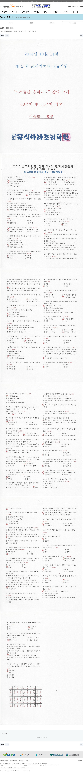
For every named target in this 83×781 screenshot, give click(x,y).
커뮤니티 (75, 12)
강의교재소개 (25, 12)
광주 (62, 1)
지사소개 (14, 12)
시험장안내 (51, 23)
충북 (58, 1)
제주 (78, 1)
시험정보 (55, 12)
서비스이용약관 (13, 760)
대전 (50, 1)
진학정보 (46, 12)
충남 (54, 1)
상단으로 (80, 760)
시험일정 (31, 23)
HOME (69, 6)
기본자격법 (21, 760)
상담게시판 (80, 6)
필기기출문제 (72, 23)
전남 (66, 1)
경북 (38, 1)
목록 (81, 35)
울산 (42, 1)
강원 (74, 1)
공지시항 (74, 6)
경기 (31, 1)
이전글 (2, 35)
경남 (35, 1)
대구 (46, 1)
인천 (27, 1)
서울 (82, 1)
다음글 (7, 35)
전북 (70, 1)
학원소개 (4, 12)
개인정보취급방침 (4, 760)
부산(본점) (21, 1)
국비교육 (65, 12)
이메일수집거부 (29, 760)
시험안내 (10, 23)
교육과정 (36, 12)
